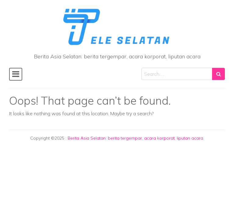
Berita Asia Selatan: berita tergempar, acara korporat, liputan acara (135, 138)
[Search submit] (218, 74)
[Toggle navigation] (15, 74)
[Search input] (176, 74)
